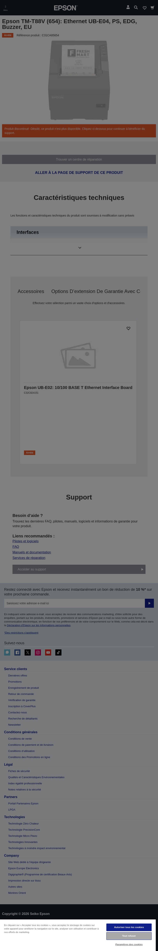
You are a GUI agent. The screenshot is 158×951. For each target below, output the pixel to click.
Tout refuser (129, 936)
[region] (78, 935)
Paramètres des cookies (129, 944)
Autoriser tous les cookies (129, 927)
